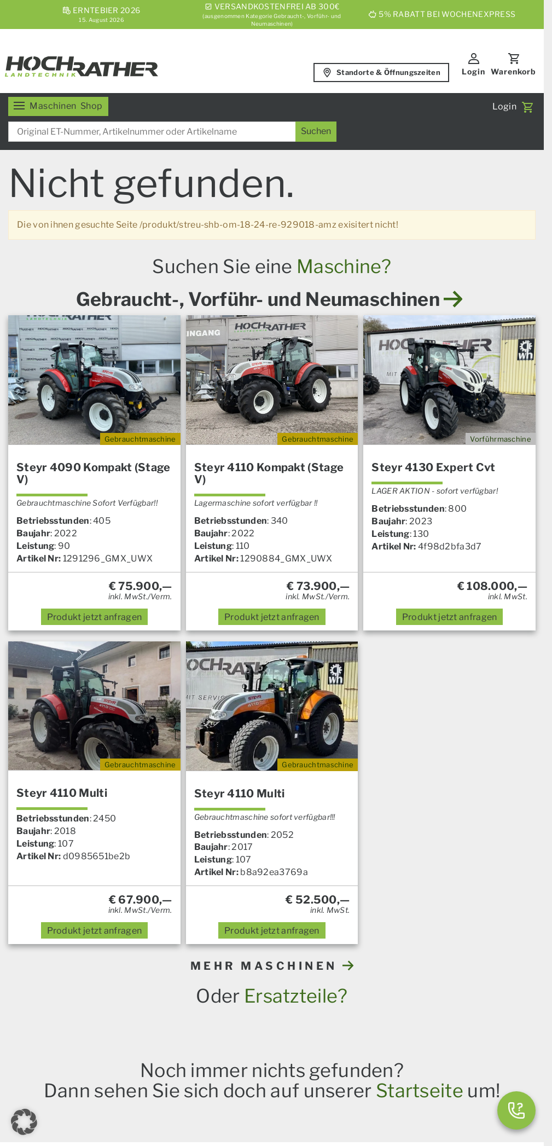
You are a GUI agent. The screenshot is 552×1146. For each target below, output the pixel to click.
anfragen (94, 617)
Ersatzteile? (296, 996)
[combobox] (172, 131)
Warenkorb (513, 71)
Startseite (419, 1090)
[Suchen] (315, 131)
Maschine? (344, 266)
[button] (24, 1122)
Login (473, 71)
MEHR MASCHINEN (272, 966)
